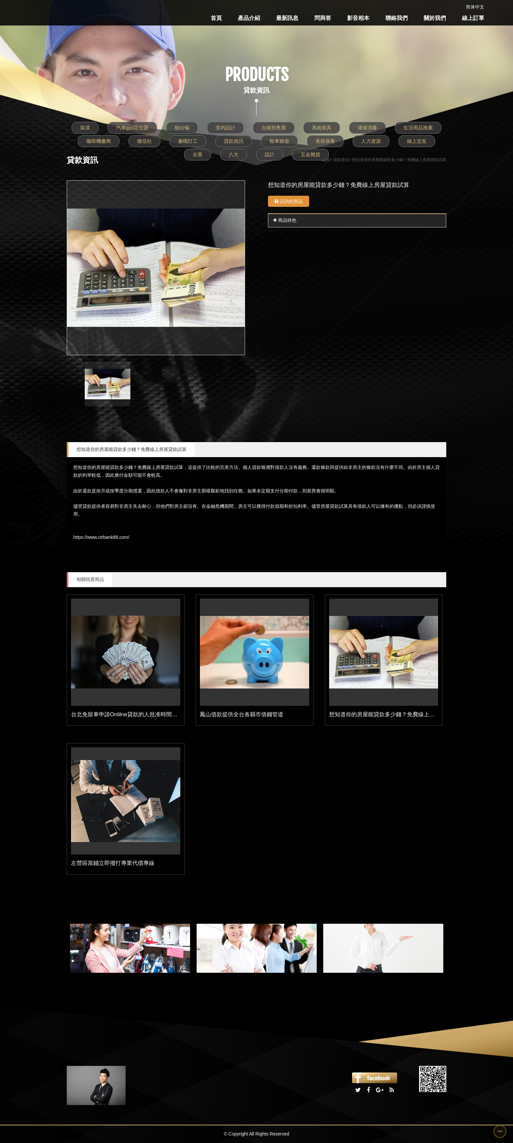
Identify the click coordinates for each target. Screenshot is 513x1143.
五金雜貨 (310, 154)
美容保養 (325, 141)
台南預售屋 (273, 127)
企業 (198, 154)
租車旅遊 (279, 141)
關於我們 (435, 18)
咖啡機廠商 (98, 141)
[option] (156, 268)
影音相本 (358, 18)
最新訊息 (287, 18)
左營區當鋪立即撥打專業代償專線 (112, 863)
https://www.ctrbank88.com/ (101, 537)
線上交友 (417, 141)
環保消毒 (367, 127)
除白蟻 (182, 127)
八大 (234, 154)
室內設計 (225, 127)
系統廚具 (321, 127)
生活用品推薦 (418, 127)
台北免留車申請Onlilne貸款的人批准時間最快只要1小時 (139, 714)
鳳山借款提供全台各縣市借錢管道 (241, 714)
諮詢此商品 (288, 201)
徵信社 (144, 141)
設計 (269, 154)
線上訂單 (473, 18)
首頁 (216, 18)
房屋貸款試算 (169, 467)
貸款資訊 (233, 141)
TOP (500, 1131)
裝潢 (85, 127)
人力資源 (371, 141)
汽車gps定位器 (132, 127)
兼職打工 (188, 141)
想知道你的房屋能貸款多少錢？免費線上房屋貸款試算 (131, 449)
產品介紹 (249, 18)
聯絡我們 (396, 18)
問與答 (322, 18)
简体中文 (475, 6)
